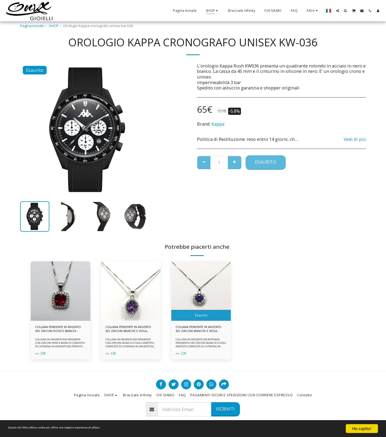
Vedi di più (355, 139)
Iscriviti (225, 409)
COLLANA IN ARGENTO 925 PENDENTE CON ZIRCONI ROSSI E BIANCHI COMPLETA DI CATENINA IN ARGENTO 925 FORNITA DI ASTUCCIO (60, 347)
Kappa (217, 124)
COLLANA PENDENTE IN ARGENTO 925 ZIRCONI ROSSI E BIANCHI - (56, 330)
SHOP (53, 25)
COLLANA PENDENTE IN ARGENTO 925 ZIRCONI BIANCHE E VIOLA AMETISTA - (200, 330)
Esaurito (265, 162)
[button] (337, 10)
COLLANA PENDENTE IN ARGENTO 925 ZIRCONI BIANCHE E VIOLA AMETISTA (129, 330)
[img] (60, 291)
